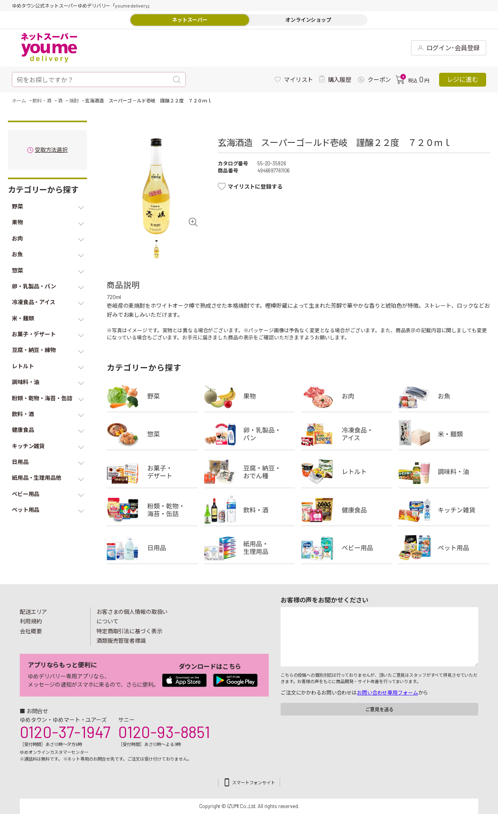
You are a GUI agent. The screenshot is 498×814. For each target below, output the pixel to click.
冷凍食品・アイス (346, 434)
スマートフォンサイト (253, 782)
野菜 (152, 396)
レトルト (346, 472)
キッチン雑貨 (443, 510)
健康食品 (346, 510)
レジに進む (462, 79)
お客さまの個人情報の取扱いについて (132, 616)
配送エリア (33, 611)
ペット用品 (443, 548)
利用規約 (31, 621)
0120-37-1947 (65, 732)
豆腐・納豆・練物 (249, 472)
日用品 (152, 548)
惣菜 (152, 434)
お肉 (346, 396)
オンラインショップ (308, 20)
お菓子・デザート (152, 472)
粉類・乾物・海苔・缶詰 (152, 510)
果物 (249, 396)
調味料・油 (443, 472)
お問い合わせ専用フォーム (387, 692)
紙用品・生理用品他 (249, 548)
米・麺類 (443, 434)
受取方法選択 (51, 150)
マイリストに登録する (255, 186)
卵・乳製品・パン (249, 434)
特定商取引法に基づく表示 (129, 631)
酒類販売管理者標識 (121, 640)
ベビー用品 (346, 548)
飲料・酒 (249, 510)
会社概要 (31, 631)
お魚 (443, 396)
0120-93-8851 (164, 732)
